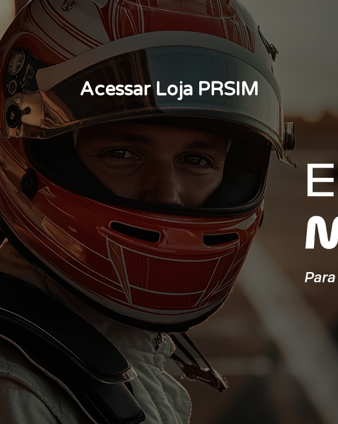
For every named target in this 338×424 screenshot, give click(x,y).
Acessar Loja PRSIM (169, 89)
